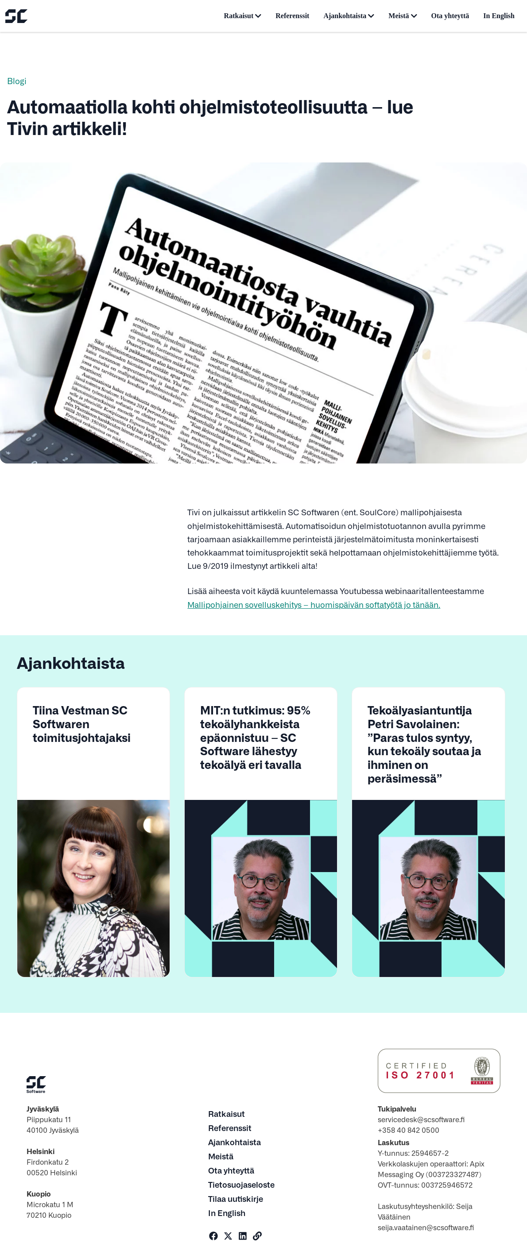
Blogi (17, 80)
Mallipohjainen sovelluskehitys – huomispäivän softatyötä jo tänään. (313, 604)
